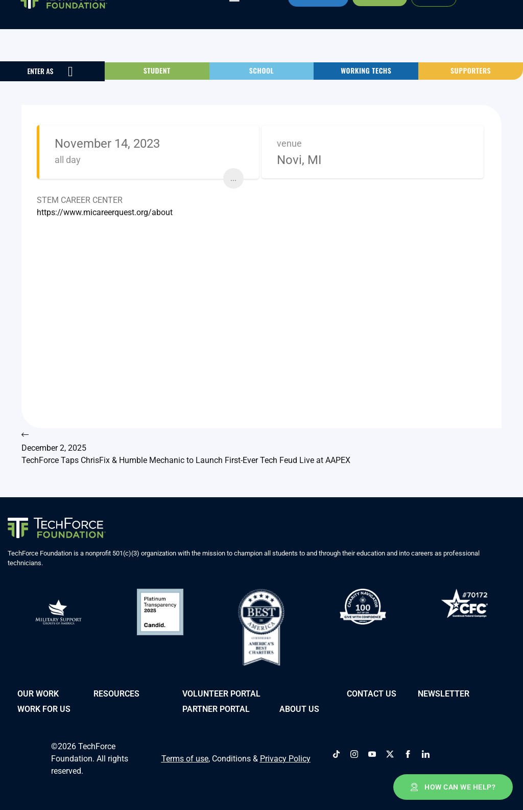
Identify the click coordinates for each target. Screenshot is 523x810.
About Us (299, 708)
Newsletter (443, 693)
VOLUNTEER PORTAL (221, 693)
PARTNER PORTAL (216, 708)
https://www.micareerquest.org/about (105, 212)
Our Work (38, 693)
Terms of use (184, 757)
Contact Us (371, 693)
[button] (157, 70)
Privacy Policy (285, 757)
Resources (116, 693)
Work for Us (43, 708)
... (233, 178)
